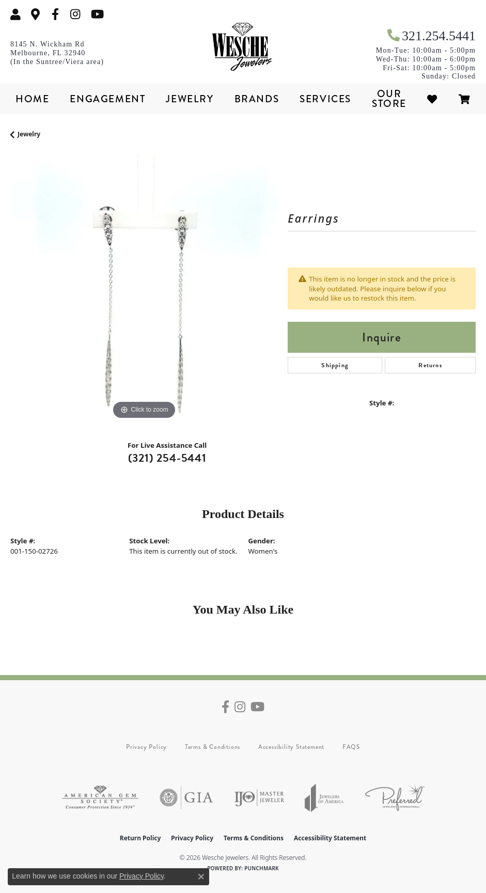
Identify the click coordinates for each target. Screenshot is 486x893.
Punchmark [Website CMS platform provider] (261, 868)
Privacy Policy (146, 747)
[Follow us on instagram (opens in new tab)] (75, 14)
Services (325, 98)
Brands (256, 98)
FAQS (351, 747)
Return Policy (140, 838)
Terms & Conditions (212, 747)
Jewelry (189, 98)
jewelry (29, 134)
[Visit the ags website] (100, 797)
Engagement (107, 98)
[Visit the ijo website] (259, 797)
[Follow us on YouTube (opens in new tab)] (97, 14)
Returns (430, 365)
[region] (143, 288)
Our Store (389, 98)
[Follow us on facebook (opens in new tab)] (55, 14)
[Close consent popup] (201, 876)
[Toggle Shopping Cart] (464, 99)
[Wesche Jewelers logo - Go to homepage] (243, 47)
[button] (15, 14)
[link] (35, 14)
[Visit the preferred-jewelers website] (395, 797)
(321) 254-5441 (167, 457)
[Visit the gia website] (186, 797)
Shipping (335, 365)
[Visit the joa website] (324, 797)
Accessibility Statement (291, 747)
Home (32, 98)
